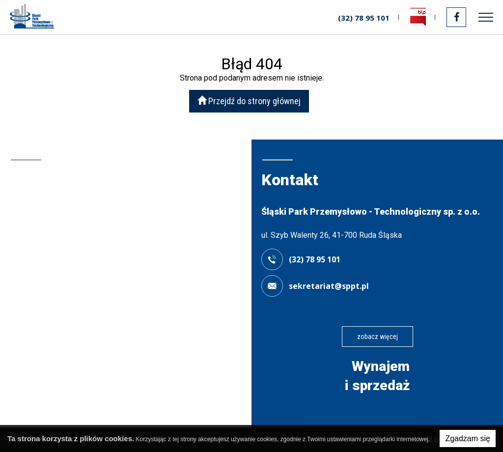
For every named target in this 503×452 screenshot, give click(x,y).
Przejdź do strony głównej (249, 101)
